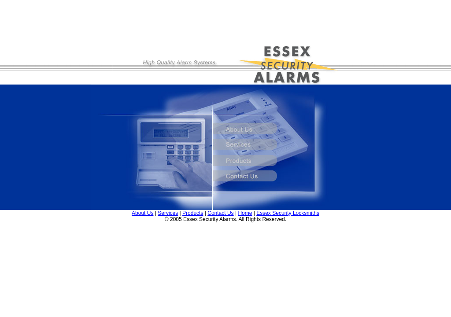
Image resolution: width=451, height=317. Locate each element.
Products (192, 213)
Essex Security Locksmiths (287, 213)
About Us (142, 213)
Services (168, 213)
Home (245, 213)
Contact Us (220, 213)
